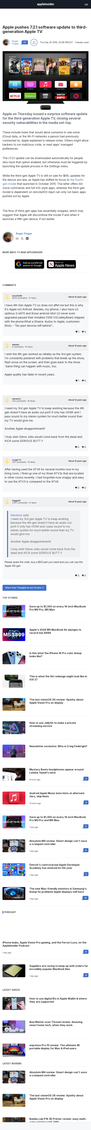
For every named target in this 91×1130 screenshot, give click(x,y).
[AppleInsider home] (45, 4)
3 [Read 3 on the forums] (86, 802)
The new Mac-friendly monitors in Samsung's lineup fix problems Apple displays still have (58, 890)
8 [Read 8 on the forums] (86, 975)
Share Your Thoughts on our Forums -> (24, 588)
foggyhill (16, 501)
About (77, 297)
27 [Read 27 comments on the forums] (25, 42)
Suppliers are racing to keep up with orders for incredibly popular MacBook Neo (58, 967)
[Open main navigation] (86, 4)
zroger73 (16, 460)
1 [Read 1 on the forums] (86, 874)
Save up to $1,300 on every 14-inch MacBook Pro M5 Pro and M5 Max (57, 818)
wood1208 (17, 296)
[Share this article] (33, 42)
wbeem (15, 345)
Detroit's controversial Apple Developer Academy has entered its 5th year (54, 866)
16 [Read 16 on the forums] (85, 898)
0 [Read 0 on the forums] (86, 826)
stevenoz (16, 399)
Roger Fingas (15, 42)
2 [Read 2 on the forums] (86, 778)
